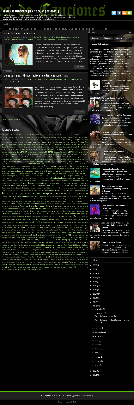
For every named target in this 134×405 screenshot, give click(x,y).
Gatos (48, 185)
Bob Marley (80, 147)
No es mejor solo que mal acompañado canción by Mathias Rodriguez (114, 188)
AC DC (77, 135)
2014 (16, 135)
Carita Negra (10, 154)
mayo (97, 348)
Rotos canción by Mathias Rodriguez (116, 115)
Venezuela (85, 262)
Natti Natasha (83, 222)
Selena (23, 247)
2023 (37, 135)
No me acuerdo (75, 225)
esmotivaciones (33, 178)
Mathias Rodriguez (32, 217)
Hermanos (23, 191)
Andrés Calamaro (7, 140)
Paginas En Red (70, 402)
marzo (97, 357)
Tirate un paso (22, 260)
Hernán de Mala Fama (34, 191)
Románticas (47, 245)
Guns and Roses (47, 188)
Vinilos (55, 265)
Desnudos (61, 166)
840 (58, 135)
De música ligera (7, 166)
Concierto (30, 159)
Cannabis (57, 152)
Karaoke (65, 201)
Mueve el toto (6, 222)
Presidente (80, 235)
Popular (95, 38)
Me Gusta (68, 217)
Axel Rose (66, 142)
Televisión (17, 257)
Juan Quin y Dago (21, 201)
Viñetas (61, 265)
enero (97, 365)
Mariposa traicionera (9, 217)
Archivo (119, 38)
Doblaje (68, 169)
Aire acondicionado (29, 137)
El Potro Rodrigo (75, 173)
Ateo (19, 142)
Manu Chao (32, 213)
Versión (12, 265)
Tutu (23, 262)
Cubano (57, 161)
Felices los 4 (36, 180)
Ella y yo (37, 176)
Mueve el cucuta (83, 219)
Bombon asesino (32, 149)
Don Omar (75, 169)
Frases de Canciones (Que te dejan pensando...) (31, 10)
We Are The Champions (58, 267)
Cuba (52, 161)
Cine (34, 157)
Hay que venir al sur (12, 191)
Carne (33, 154)
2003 (3, 135)
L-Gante (17, 203)
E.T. (53, 37)
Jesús (28, 199)
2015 (20, 135)
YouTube (38, 269)
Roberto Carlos (33, 245)
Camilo (16, 152)
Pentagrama (48, 232)
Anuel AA (66, 140)
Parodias (76, 230)
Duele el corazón (23, 171)
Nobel (14, 228)
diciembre (99, 309)
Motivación (68, 219)
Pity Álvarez (40, 235)
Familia (9, 181)
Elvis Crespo (50, 176)
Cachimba (71, 149)
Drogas (14, 171)
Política (13, 82)
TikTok (11, 260)
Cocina (53, 157)
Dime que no (34, 169)
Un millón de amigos (49, 262)
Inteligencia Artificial (46, 196)
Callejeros (11, 152)
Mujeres (15, 222)
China (4, 157)
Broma (61, 149)
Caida (86, 149)
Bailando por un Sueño (36, 145)
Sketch (80, 250)
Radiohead (42, 240)
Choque (19, 157)
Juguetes (51, 201)
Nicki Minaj (29, 225)
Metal (19, 219)
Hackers (81, 188)
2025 (41, 135)
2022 (95, 281)
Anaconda (85, 137)
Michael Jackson (40, 219)
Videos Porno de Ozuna (111, 242)
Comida (4, 159)
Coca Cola (47, 157)
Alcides (38, 137)
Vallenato (51, 39)
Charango (56, 154)
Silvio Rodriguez (47, 250)
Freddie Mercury (77, 183)
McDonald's (44, 217)
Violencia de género (71, 265)
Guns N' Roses (57, 188)
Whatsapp (70, 267)
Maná (26, 213)
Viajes (22, 265)
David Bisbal (75, 164)
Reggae (24, 242)
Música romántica (57, 222)
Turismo (18, 262)
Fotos (9, 183)
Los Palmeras (6, 211)
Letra (38, 208)
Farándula (27, 181)
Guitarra (38, 188)
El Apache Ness (80, 171)
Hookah (85, 191)
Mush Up (28, 222)
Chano (50, 154)
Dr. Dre (4, 171)
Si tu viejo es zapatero (25, 250)
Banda (57, 144)
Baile (46, 145)
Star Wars (68, 252)
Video (28, 264)
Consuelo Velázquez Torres (55, 159)
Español (48, 178)
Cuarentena (38, 161)
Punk (67, 237)
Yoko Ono (31, 269)
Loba (67, 209)
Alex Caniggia (49, 137)
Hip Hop (45, 190)
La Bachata (24, 204)
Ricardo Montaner (7, 245)
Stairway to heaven (58, 252)
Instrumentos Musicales (28, 196)
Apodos (72, 140)
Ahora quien (19, 137)
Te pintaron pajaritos (65, 255)
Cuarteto (47, 161)
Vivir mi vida (17, 267)
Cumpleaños (12, 164)
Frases (24, 183)
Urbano (59, 262)
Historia (52, 190)
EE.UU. (46, 79)
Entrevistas (9, 178)
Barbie (68, 145)
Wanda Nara (46, 267)
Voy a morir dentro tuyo (30, 267)
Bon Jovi (40, 149)
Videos (42, 264)
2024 (95, 273)
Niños (61, 225)
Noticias (24, 227)
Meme (30, 39)
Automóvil (45, 142)
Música (35, 222)
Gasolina (33, 186)
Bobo (86, 147)
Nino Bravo (54, 225)
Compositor (21, 159)
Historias (70, 190)
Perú (74, 232)
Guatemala (20, 188)
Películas (37, 39)
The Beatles (47, 257)
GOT (86, 186)
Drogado (9, 171)
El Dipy (47, 173)
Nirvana (66, 225)
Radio (36, 240)
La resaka (13, 206)
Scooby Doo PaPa (7, 247)
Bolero (24, 149)
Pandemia (54, 230)
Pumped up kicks (60, 237)
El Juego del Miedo (57, 173)
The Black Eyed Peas (60, 257)
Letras (44, 208)
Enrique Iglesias (73, 176)
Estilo (66, 178)
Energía (63, 176)
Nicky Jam (36, 225)
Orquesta (5, 230)
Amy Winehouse (76, 137)
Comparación (12, 159)
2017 (29, 135)
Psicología (42, 237)
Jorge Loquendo (68, 199)
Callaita (4, 152)
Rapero (73, 240)
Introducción (73, 196)
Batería (73, 145)
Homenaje (79, 191)
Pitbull (33, 235)
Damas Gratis (52, 164)
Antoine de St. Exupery (55, 140)
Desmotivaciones (51, 166)
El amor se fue (69, 171)
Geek (52, 186)
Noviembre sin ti (62, 227)
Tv (26, 262)
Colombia (48, 37)
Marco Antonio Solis (72, 213)
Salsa (78, 245)
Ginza (71, 186)
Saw (86, 245)
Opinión (79, 228)
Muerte (75, 219)
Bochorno (5, 149)
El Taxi (83, 173)
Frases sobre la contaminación (113, 169)
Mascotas (20, 217)
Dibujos (10, 169)
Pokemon (58, 235)
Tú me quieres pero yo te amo (70, 260)
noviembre (99, 313)
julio (97, 340)
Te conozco (54, 255)
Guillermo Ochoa (29, 188)
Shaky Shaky (83, 247)
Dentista (34, 166)
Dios (45, 169)
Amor (69, 137)
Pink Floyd (17, 235)
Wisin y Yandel (79, 267)
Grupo (4, 188)
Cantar (80, 152)
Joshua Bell (77, 199)
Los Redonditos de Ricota (19, 211)
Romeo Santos (58, 245)
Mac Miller (59, 211)
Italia (80, 196)
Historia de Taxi (61, 191)
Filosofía (58, 180)
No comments (63, 39)
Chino (8, 157)
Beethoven (11, 147)
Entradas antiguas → (79, 119)
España (41, 178)
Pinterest (24, 235)
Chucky (24, 157)
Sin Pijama (73, 250)
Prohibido (22, 237)
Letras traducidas (52, 209)
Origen (85, 227)
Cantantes (73, 151)
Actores (82, 135)
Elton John (43, 176)
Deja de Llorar (18, 166)
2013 (11, 135)
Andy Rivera (17, 140)
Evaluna (71, 178)
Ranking (64, 240)
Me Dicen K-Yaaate (56, 217)
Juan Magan (11, 201)
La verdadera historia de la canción (49, 206)
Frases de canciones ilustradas (59, 183)
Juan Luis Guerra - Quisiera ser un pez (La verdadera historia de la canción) (115, 225)
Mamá (21, 213)
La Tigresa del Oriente (26, 206)
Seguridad (17, 247)
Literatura (62, 209)
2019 (95, 294)
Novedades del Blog (35, 227)
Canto (86, 152)
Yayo (13, 269)
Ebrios (41, 171)
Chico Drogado (83, 154)
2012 (7, 135)
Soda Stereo (15, 252)
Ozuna (29, 230)
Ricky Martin (18, 245)
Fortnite (77, 181)
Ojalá (70, 228)
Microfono (50, 219)
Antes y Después (42, 140)
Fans (21, 180)
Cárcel (4, 154)
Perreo (64, 232)
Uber (34, 262)
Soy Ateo (35, 252)
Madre (73, 211)
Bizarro (43, 147)
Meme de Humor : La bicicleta (19, 33)
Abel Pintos (70, 135)
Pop (69, 234)
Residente (64, 242)
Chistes (13, 156)
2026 (45, 135)
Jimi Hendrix (35, 199)
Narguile (74, 222)
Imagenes (36, 193)
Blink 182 (59, 147)
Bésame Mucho (29, 147)
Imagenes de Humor (69, 37)
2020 (95, 290)
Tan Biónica (30, 255)
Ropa (66, 245)
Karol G (85, 201)
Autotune (53, 142)
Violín (86, 265)
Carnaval (28, 154)
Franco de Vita (16, 183)
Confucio (36, 159)
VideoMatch (35, 265)
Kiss (3, 204)
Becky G (5, 147)
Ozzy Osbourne (36, 230)
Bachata (81, 142)
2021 (95, 286)
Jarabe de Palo (12, 199)
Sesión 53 (64, 247)
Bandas (63, 144)
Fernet (52, 181)
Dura (35, 171)
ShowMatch (11, 250)
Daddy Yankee (33, 164)
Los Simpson (31, 211)
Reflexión (11, 242)
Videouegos (49, 265)
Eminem (57, 176)
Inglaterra (79, 194)
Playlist (52, 235)
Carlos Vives (38, 37)
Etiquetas (107, 38)
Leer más (79, 67)
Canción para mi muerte (35, 152)
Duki (31, 171)
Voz (40, 267)
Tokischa (29, 260)
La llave (67, 204)
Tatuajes (37, 255)
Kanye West (58, 201)
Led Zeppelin (22, 209)
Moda (63, 219)
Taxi (41, 255)
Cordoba (4, 161)
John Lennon (58, 199)
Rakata (58, 240)
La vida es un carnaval (71, 206)
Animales (33, 140)
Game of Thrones (21, 186)
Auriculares (37, 142)
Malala (9, 213)
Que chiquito (74, 237)
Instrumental (14, 196)
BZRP (66, 149)
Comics (86, 157)
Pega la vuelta (27, 232)
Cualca (32, 161)
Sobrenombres (6, 252)
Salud (83, 245)
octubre (98, 328)
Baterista (79, 145)
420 (55, 135)
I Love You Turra (26, 194)
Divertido (55, 169)
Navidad (4, 225)
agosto (98, 336)
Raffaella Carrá (50, 240)
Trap (40, 259)
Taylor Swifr (47, 255)
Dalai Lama (43, 164)
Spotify (48, 252)
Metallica (25, 219)
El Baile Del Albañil (15, 173)
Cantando (63, 152)
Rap (68, 240)
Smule (85, 250)
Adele (86, 135)
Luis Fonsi (51, 211)
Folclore (72, 181)
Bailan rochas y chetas (15, 145)
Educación (56, 171)
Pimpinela (10, 235)
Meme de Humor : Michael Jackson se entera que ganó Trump (36, 75)
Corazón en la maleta (81, 159)
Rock (40, 244)
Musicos (68, 222)
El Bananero (27, 173)
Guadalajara (11, 188)
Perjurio (54, 232)
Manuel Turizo (41, 213)
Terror (30, 257)
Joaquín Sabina (48, 199)
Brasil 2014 (54, 149)
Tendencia (24, 257)
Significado (37, 250)
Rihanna (25, 245)
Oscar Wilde (12, 230)
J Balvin (85, 196)
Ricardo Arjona (73, 242)
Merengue (14, 219)
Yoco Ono (24, 269)
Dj (59, 169)
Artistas (5, 142)
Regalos (18, 242)
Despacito (68, 166)
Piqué (29, 235)
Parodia (70, 230)
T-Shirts (23, 255)
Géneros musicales (61, 185)
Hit (75, 191)
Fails (82, 178)
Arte (86, 140)
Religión (45, 242)
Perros (69, 232)
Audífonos (24, 142)
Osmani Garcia (21, 230)
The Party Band (72, 257)
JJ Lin (41, 199)
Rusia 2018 (72, 245)
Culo (67, 161)
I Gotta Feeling (16, 194)
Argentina (79, 139)
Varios (79, 262)
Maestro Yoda (80, 211)
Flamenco (65, 180)
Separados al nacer (49, 247)
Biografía (37, 147)
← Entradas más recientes (13, 119)
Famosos (16, 180)
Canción (23, 151)
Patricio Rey (84, 230)
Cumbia (78, 161)
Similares (57, 250)
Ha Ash (76, 188)
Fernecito (45, 180)
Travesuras (45, 260)
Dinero (41, 169)
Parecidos (62, 230)
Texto (34, 257)
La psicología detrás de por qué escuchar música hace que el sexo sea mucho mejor (116, 134)
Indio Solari (71, 194)
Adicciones (5, 137)
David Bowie (84, 164)
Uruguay (65, 262)
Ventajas (5, 265)
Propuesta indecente (32, 237)
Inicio (6, 24)
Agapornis (12, 137)
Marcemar (61, 213)
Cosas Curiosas (23, 161)
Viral (11, 267)
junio (97, 344)
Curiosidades (22, 164)
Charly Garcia (64, 154)
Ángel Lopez (25, 140)
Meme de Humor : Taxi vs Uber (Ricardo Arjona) (113, 99)
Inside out (5, 196)
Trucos (52, 259)
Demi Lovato (27, 166)
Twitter (29, 262)
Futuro (12, 185)
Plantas (47, 235)
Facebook (77, 178)
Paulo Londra (16, 232)
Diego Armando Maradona (21, 169)
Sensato (38, 247)
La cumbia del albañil (44, 204)
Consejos (43, 159)
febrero (98, 361)
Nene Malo (21, 225)
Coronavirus (12, 161)
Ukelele (38, 262)
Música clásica (46, 222)
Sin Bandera (65, 250)
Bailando (26, 145)
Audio (30, 142)
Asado (10, 142)
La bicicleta (32, 203)
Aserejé (15, 142)
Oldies (75, 228)
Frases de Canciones (37, 183)
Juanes (30, 201)
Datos (69, 164)
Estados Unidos (57, 178)
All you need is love (60, 137)
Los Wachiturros (42, 211)
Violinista (5, 267)
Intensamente (57, 196)
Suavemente (76, 252)
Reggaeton (32, 242)
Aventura (59, 142)
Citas (38, 156)
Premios (74, 235)
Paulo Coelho (6, 232)
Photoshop (80, 232)
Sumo (9, 255)
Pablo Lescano (46, 230)
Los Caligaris (84, 209)
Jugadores (46, 201)
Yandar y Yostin (7, 269)
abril (97, 353)
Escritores (24, 178)
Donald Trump (37, 79)
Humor (58, 37)
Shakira (44, 39)
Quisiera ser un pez (26, 240)
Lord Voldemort (74, 209)
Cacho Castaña (79, 149)
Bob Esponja (72, 147)
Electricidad (29, 176)
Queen (81, 237)
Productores (15, 237)
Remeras (52, 242)
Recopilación (80, 240)
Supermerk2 (15, 254)
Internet (66, 196)
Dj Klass (62, 169)
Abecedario (63, 135)
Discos (49, 169)
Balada (51, 144)
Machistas (67, 211)
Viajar (17, 265)
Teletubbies (10, 257)
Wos (86, 267)
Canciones (48, 151)
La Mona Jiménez (76, 204)
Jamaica (4, 199)
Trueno (57, 260)
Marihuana (84, 213)
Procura (8, 237)
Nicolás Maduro (45, 225)
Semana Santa (30, 247)
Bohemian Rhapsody (14, 149)
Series (59, 247)
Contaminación (69, 159)
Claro (42, 157)
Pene (41, 232)
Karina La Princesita (75, 201)
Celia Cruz (38, 154)
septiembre (99, 332)
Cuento (62, 161)
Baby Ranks (73, 142)
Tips (15, 259)
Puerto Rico (50, 237)
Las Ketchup (84, 206)
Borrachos (47, 149)
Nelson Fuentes (12, 225)
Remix (58, 242)
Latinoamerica (21, 39)
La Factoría (55, 204)
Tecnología (76, 254)
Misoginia (57, 219)
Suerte (82, 252)
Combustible (68, 157)
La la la (61, 203)
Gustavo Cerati (68, 188)
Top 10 (35, 260)
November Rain (49, 227)
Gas (29, 186)
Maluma (15, 213)
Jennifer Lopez (22, 199)
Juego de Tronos (37, 201)
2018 (33, 135)
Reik (40, 242)
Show (4, 250)
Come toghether (78, 157)
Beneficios (19, 147)
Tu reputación (10, 262)
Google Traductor (79, 186)
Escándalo (17, 178)
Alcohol (42, 137)
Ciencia (29, 157)
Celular (45, 154)
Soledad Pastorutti (25, 252)
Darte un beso (62, 164)
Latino (13, 39)
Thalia (39, 257)
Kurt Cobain (9, 203)
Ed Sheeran (48, 171)
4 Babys (50, 135)
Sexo (70, 247)
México (30, 219)
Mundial (21, 222)
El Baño (34, 173)
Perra (59, 232)
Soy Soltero (41, 252)
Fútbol (7, 185)
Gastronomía (41, 186)
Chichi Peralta (73, 154)
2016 (31, 37)
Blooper (65, 147)
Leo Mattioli (31, 209)
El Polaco (66, 173)
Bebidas (85, 145)
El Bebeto (41, 173)
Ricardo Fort (84, 242)
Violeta (80, 265)
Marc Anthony (51, 213)
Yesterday (18, 269)
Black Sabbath (51, 147)
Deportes (40, 166)
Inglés (85, 194)
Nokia (18, 228)
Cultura (72, 161)
